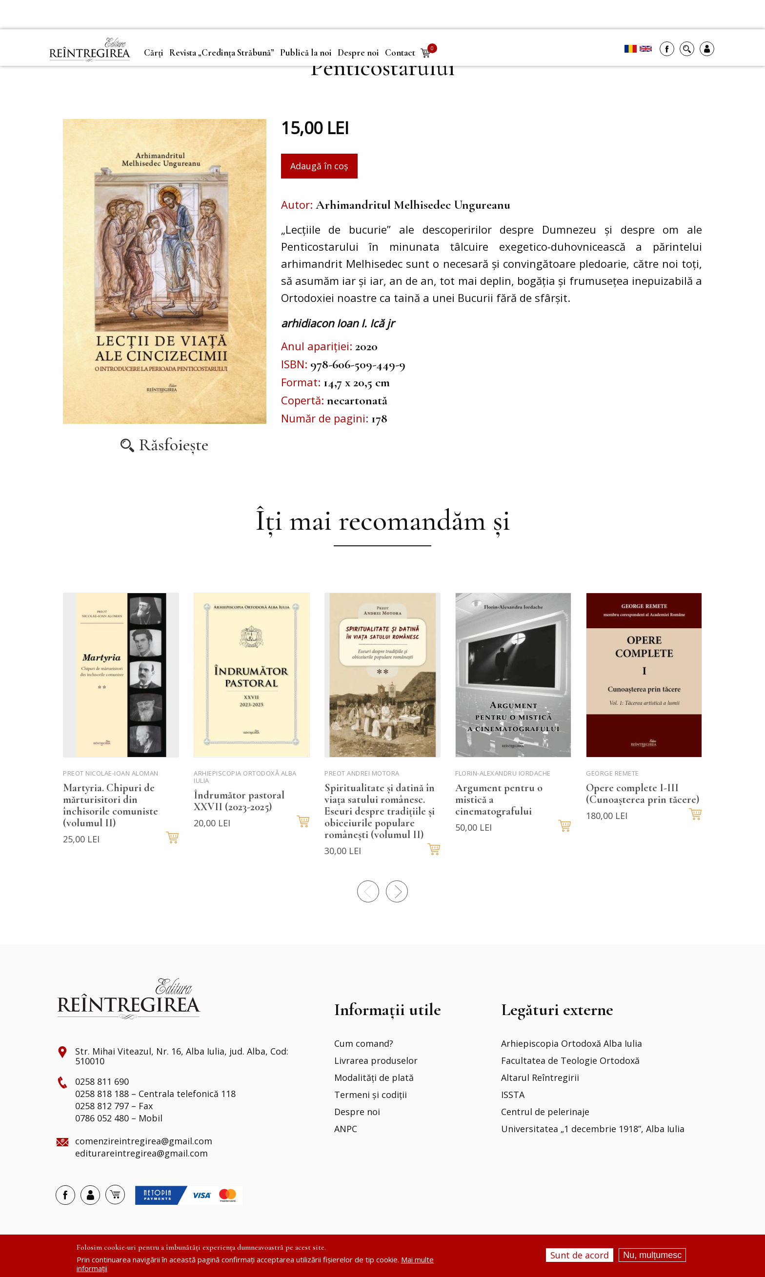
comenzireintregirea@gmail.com (143, 1141)
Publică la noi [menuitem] (306, 52)
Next (397, 891)
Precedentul (368, 891)
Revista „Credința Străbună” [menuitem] (221, 52)
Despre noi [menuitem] (358, 52)
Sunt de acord (579, 1255)
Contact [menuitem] (400, 52)
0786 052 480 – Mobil (118, 1118)
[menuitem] (89, 49)
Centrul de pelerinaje (545, 1112)
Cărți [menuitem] (153, 52)
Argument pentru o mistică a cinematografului (499, 799)
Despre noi (357, 1112)
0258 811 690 (102, 1082)
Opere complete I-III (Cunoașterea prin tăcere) (642, 793)
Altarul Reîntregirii (540, 1078)
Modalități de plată (374, 1078)
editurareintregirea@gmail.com (141, 1153)
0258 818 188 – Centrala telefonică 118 (155, 1094)
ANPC (345, 1129)
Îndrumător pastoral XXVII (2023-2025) (239, 801)
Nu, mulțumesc (652, 1255)
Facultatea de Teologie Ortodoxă (570, 1061)
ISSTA (512, 1095)
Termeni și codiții (370, 1095)
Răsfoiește (173, 445)
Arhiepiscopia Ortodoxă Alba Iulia (571, 1043)
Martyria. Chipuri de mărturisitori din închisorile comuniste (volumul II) (110, 805)
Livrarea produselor (376, 1061)
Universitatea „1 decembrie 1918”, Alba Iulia (592, 1129)
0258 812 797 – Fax (114, 1106)
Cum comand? (363, 1043)
